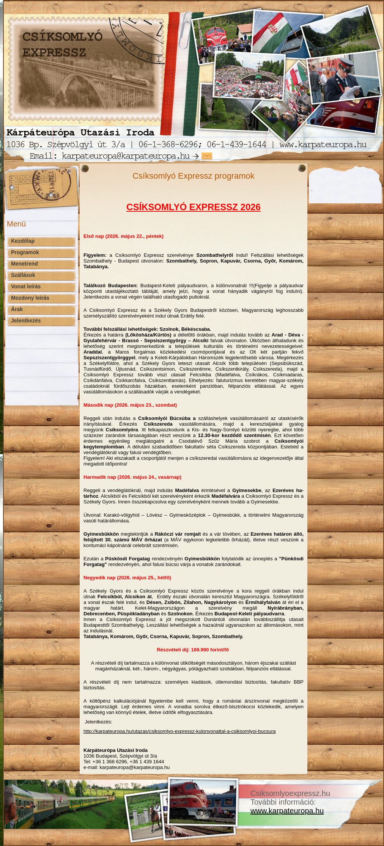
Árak (17, 309)
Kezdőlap (23, 241)
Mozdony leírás (30, 298)
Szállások (23, 275)
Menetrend (24, 264)
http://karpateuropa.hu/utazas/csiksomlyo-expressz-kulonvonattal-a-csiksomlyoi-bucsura (179, 731)
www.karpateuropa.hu (287, 811)
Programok (25, 252)
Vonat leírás (26, 286)
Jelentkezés (26, 321)
